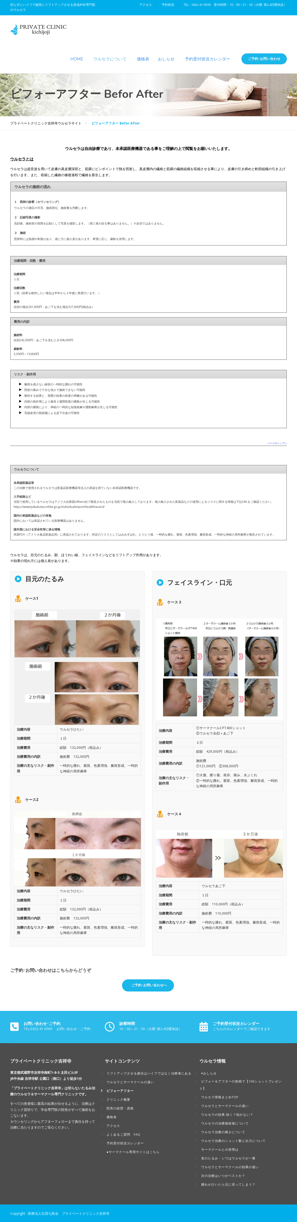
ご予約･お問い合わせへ (148, 985)
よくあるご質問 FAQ (123, 1134)
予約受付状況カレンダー (207, 59)
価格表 (143, 59)
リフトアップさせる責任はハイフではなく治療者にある (149, 1073)
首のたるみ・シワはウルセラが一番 (228, 1158)
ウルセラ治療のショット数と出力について (233, 1141)
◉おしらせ (209, 1073)
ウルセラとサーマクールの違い (130, 1082)
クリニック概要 (118, 1099)
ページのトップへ (277, 443)
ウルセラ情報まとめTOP (220, 1097)
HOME (76, 59)
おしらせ (166, 59)
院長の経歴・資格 (120, 1108)
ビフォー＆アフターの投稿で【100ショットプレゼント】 (240, 1084)
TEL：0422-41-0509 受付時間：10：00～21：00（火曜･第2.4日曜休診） (235, 4)
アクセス (145, 4)
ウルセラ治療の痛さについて (223, 1132)
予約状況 (167, 4)
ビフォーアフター (120, 1091)
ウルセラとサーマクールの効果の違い (230, 1167)
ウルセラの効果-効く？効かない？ (227, 1114)
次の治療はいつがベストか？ (223, 1175)
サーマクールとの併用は (220, 1149)
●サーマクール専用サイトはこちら (133, 1152)
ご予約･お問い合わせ (264, 59)
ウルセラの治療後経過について (225, 1123)
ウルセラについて (109, 59)
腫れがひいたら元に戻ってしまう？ (228, 1184)
